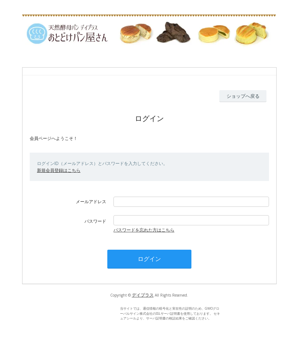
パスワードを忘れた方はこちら (143, 230)
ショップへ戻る (243, 96)
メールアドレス (91, 201)
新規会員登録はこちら (58, 170)
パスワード (95, 221)
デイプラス (143, 295)
